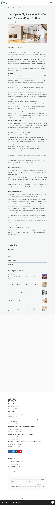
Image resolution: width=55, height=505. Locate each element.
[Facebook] (10, 451)
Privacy (30, 498)
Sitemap (13, 471)
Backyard (10, 264)
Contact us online (15, 466)
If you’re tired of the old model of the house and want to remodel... (27, 277)
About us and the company (18, 462)
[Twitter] (13, 451)
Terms (34, 498)
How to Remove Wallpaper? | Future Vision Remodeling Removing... (27, 309)
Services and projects (16, 464)
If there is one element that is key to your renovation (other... (27, 292)
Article (22, 8)
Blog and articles (15, 469)
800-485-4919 (40, 484)
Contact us (25, 498)
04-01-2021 (13, 47)
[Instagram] (16, 451)
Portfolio (5, 502)
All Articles (15, 8)
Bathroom (11, 249)
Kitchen (10, 253)
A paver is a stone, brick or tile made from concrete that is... (27, 284)
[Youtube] (20, 451)
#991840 (42, 479)
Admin (21, 47)
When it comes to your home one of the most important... (27, 300)
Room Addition (12, 260)
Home (9, 8)
